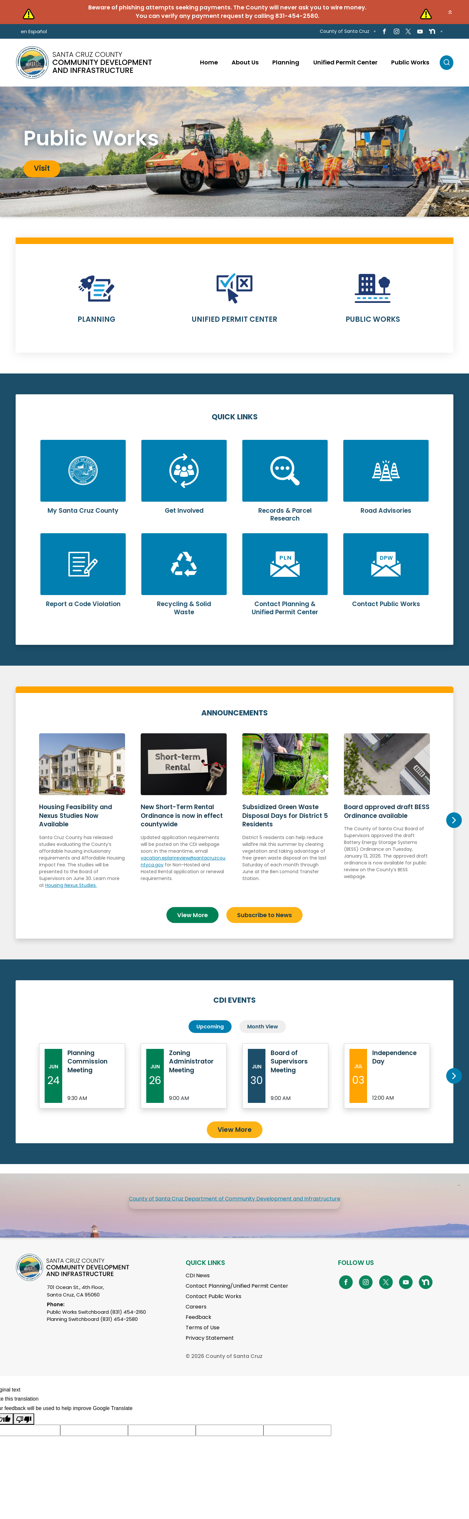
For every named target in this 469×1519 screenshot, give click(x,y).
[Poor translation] (23, 1419)
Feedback (198, 1317)
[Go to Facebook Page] (384, 31)
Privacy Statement (210, 1338)
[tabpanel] (234, 152)
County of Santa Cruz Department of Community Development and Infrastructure (234, 1198)
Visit (42, 168)
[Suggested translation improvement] (94, 1430)
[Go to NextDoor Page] (432, 31)
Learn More (96, 302)
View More (192, 915)
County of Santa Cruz (344, 31)
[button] (450, 12)
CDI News (198, 1275)
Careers (196, 1306)
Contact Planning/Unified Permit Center (237, 1286)
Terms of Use (203, 1327)
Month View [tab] (262, 1026)
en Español (34, 31)
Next (453, 820)
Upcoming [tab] (210, 1026)
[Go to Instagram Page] (396, 31)
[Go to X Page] (408, 31)
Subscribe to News (264, 915)
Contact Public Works (213, 1296)
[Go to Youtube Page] (420, 31)
